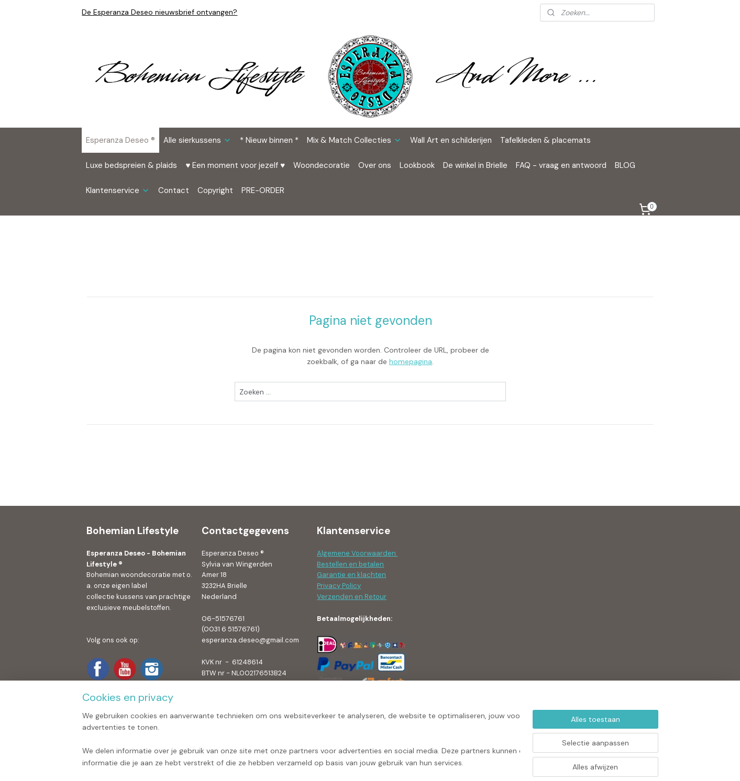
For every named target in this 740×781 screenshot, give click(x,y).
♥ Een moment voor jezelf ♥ (235, 165)
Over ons (374, 165)
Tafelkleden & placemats (545, 140)
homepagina (410, 361)
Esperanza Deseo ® (120, 140)
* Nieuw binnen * (269, 140)
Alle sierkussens (197, 140)
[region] (301, 739)
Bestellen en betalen (350, 564)
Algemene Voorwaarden (357, 553)
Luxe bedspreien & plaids (131, 165)
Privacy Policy (339, 585)
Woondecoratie (321, 165)
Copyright (215, 190)
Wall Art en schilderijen (451, 140)
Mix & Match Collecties (354, 140)
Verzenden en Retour (351, 596)
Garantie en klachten (351, 574)
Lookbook (417, 165)
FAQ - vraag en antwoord (561, 165)
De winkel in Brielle (475, 165)
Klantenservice (118, 190)
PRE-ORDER (262, 190)
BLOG (625, 165)
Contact (173, 190)
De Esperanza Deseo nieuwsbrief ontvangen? (159, 12)
